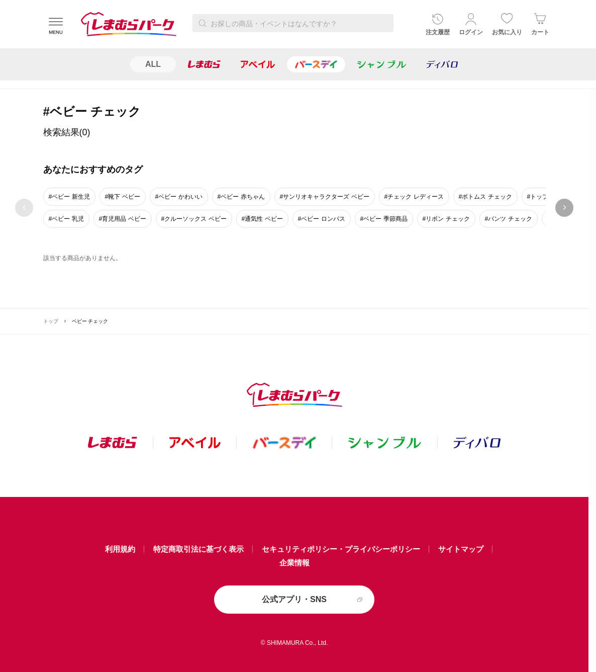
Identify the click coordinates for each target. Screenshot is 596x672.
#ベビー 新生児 (69, 196)
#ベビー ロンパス (321, 218)
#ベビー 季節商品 (384, 218)
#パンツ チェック (508, 218)
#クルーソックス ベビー (194, 218)
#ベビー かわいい (179, 196)
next (564, 208)
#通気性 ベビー (262, 218)
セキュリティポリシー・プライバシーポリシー (341, 549)
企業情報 (294, 562)
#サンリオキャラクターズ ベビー (324, 196)
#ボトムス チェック (485, 196)
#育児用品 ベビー (122, 218)
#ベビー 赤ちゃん (241, 196)
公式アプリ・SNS (294, 599)
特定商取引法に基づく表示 (198, 549)
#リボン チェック (446, 218)
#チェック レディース (414, 196)
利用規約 (120, 549)
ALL (153, 64)
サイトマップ (460, 549)
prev (24, 208)
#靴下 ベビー (122, 196)
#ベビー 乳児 (66, 218)
